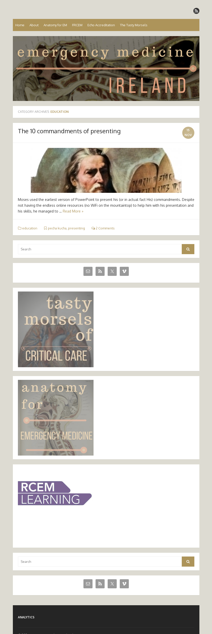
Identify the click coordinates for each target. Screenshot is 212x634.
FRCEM (77, 25)
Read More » (73, 211)
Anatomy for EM (55, 25)
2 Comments (103, 228)
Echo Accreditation (101, 25)
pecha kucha (57, 228)
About (34, 25)
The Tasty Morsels (133, 25)
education (29, 228)
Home (19, 25)
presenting (76, 228)
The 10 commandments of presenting (69, 131)
